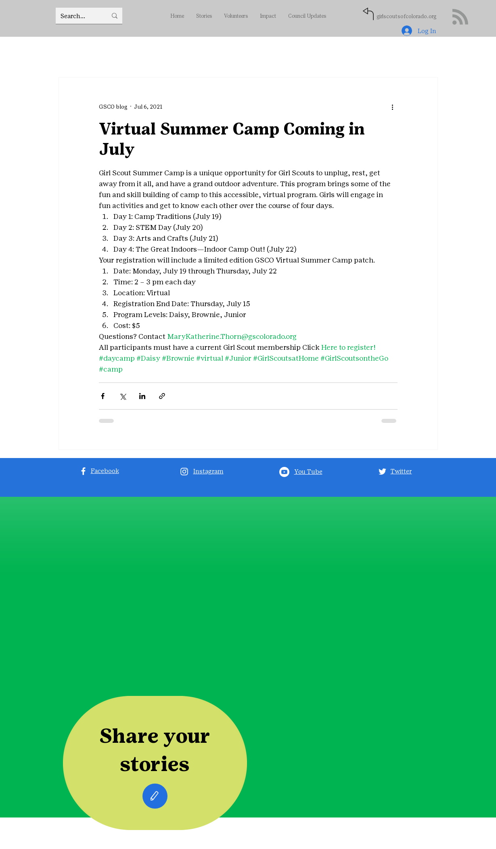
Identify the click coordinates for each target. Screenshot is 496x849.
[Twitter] (382, 472)
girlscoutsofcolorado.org (406, 16)
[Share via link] (162, 396)
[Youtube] (284, 472)
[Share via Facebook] (103, 396)
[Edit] (154, 796)
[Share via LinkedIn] (142, 396)
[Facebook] (83, 471)
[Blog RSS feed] (460, 17)
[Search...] (78, 16)
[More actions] (393, 106)
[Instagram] (184, 472)
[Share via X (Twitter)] (122, 396)
